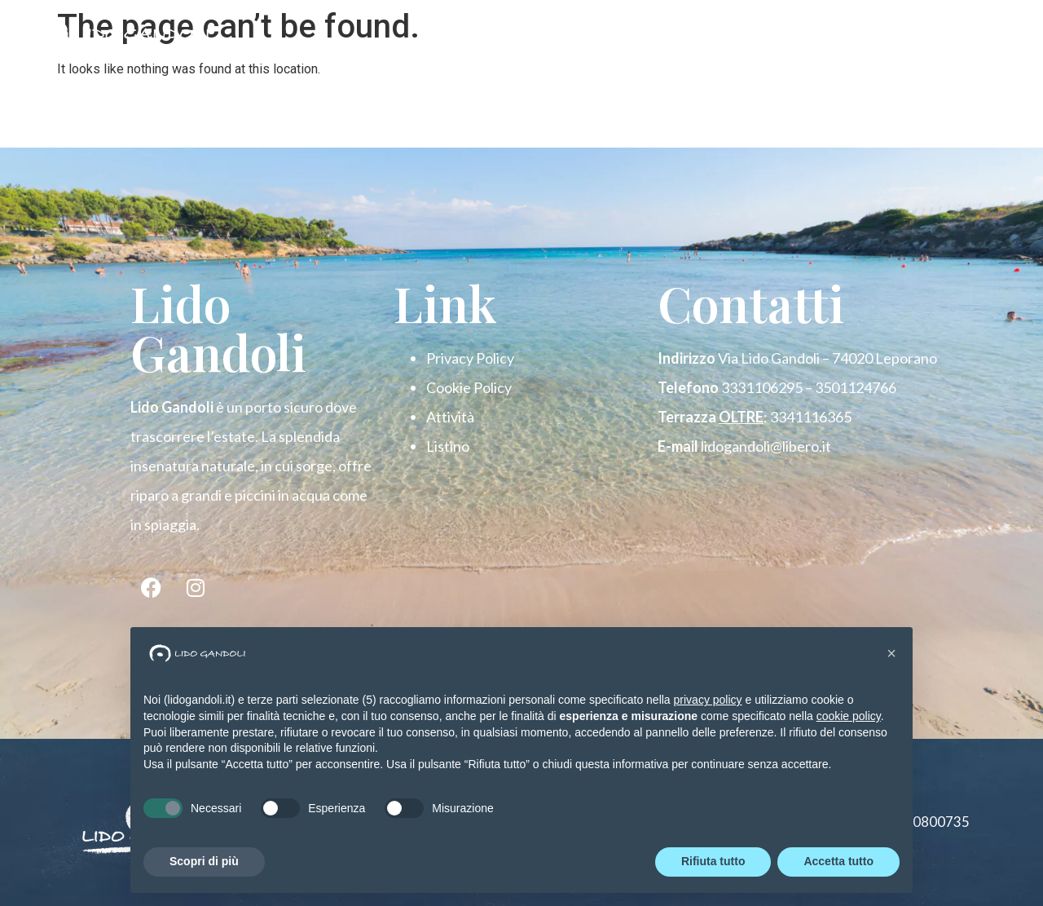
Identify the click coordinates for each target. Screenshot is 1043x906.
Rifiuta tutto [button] (713, 861)
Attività (450, 417)
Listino (447, 446)
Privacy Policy (470, 358)
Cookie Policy (469, 387)
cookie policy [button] (848, 716)
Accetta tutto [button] (838, 861)
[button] (891, 653)
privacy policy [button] (708, 699)
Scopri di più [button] (204, 861)
